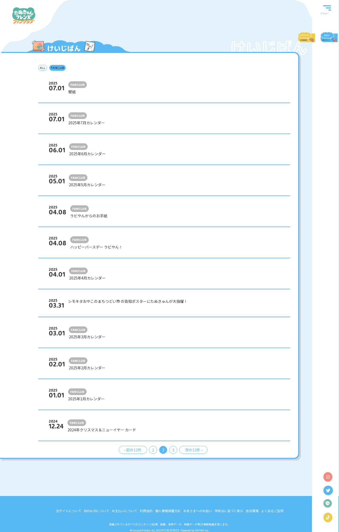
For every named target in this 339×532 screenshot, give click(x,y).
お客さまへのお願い (197, 510)
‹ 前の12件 (132, 450)
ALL (43, 67)
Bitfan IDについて (96, 510)
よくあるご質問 (272, 510)
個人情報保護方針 (168, 510)
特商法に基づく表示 (229, 510)
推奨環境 (252, 510)
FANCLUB (57, 67)
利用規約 (146, 510)
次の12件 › (193, 450)
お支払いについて (124, 510)
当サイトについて (68, 510)
